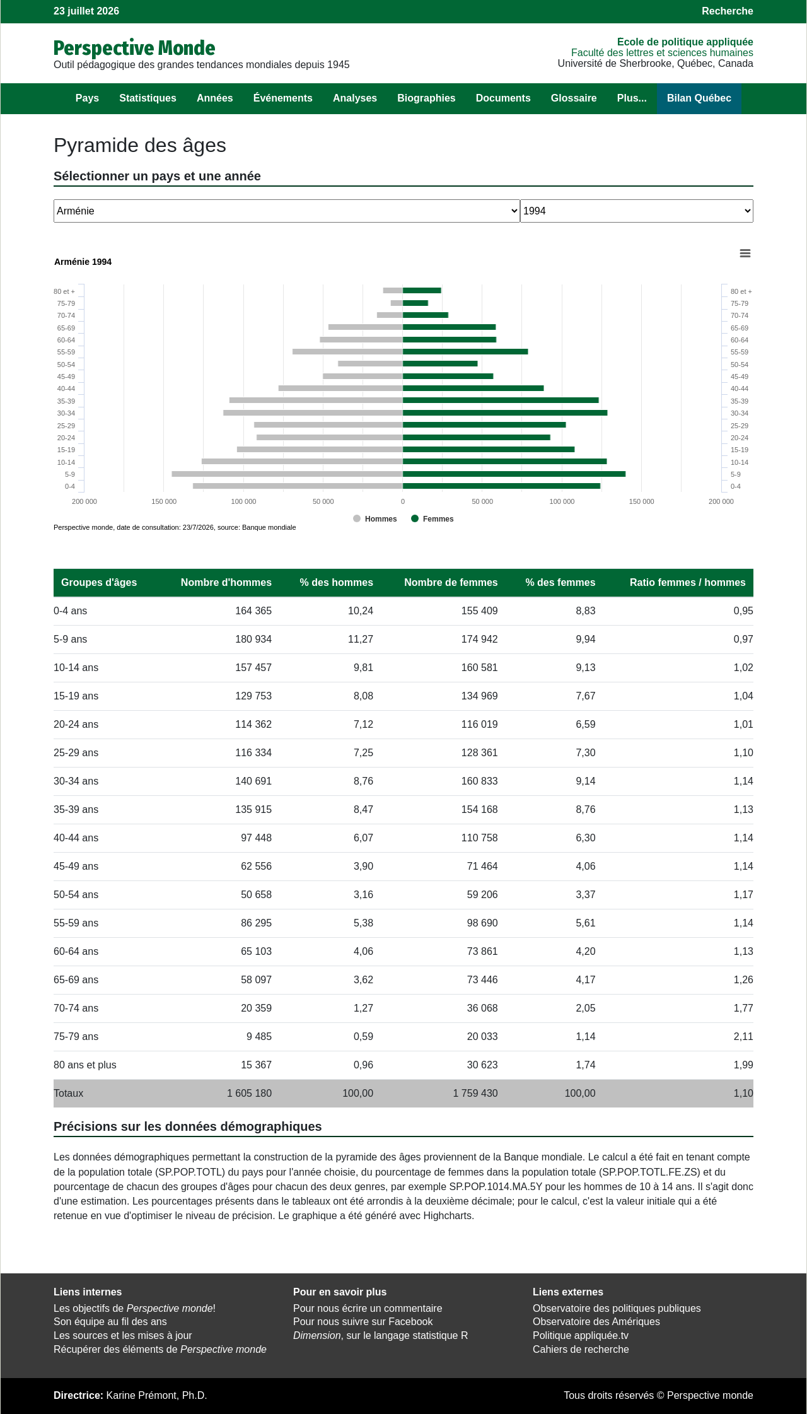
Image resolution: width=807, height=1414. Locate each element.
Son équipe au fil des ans (110, 1321)
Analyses (355, 98)
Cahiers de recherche (581, 1349)
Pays (87, 98)
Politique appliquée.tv (581, 1335)
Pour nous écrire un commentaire (368, 1308)
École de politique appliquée (685, 42)
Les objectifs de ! (135, 1308)
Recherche (727, 11)
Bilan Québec (699, 98)
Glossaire (574, 98)
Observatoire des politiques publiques (617, 1308)
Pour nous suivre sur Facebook (363, 1321)
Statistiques (148, 98)
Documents (503, 98)
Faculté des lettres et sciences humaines (662, 52)
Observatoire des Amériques (596, 1321)
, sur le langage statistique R (380, 1335)
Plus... (632, 98)
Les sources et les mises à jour (123, 1335)
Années (215, 98)
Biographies (426, 98)
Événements (283, 98)
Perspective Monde (135, 48)
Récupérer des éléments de (160, 1349)
